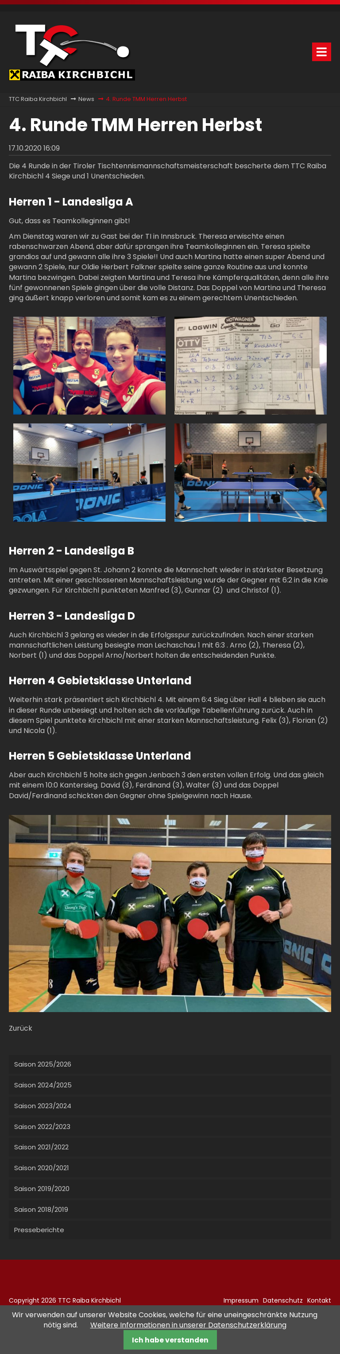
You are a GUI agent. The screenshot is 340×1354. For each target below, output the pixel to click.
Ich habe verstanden (170, 1340)
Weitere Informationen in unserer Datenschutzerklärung (188, 1325)
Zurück (20, 1028)
